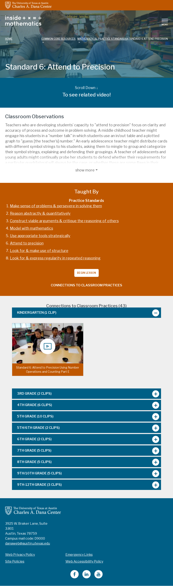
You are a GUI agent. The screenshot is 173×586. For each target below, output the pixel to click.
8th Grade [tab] (34, 462)
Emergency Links (79, 555)
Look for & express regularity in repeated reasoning (55, 258)
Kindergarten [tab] (36, 313)
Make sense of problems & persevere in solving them (56, 206)
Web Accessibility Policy (84, 561)
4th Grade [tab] (34, 405)
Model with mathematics (31, 228)
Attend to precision (27, 243)
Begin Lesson (86, 272)
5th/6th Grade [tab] (38, 428)
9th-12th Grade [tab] (39, 485)
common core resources (58, 38)
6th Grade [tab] (34, 439)
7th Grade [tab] (34, 450)
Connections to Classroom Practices (86, 285)
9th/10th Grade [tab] (39, 473)
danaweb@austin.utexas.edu (27, 543)
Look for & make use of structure (39, 250)
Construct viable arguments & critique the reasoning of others (64, 221)
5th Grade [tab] (35, 416)
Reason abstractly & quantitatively (40, 213)
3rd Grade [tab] (34, 393)
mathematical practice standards (102, 38)
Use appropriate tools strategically (40, 236)
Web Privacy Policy (20, 555)
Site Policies (14, 561)
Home (8, 38)
